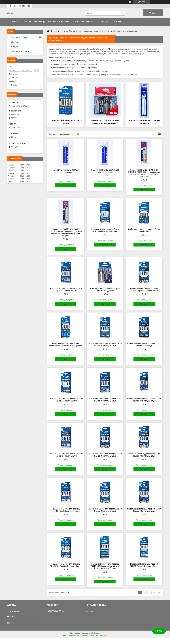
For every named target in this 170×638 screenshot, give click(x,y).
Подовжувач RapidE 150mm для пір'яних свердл (66, 171)
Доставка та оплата (84, 22)
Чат (159, 631)
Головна (14, 22)
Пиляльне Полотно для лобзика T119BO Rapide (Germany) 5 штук (65, 510)
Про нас (104, 22)
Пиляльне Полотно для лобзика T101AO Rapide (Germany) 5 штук (104, 230)
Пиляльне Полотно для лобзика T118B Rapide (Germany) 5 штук (144, 400)
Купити (66, 185)
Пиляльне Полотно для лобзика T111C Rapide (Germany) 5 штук (66, 455)
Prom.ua (97, 633)
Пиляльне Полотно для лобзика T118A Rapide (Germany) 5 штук (105, 400)
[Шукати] (122, 13)
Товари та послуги (33, 22)
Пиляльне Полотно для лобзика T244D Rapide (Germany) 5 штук (66, 400)
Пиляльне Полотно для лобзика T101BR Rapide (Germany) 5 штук (144, 289)
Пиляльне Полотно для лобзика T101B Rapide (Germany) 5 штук (66, 289)
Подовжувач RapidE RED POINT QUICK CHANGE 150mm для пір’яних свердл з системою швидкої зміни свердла (144, 173)
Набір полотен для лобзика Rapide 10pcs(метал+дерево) (105, 289)
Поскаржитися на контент (78, 635)
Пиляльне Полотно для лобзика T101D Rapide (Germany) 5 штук (105, 345)
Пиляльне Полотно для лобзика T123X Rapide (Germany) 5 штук (144, 510)
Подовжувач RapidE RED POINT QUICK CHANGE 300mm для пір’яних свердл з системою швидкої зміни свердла (66, 232)
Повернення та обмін (58, 22)
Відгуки (14, 46)
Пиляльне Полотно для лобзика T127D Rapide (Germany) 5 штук (105, 510)
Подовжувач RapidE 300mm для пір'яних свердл (105, 171)
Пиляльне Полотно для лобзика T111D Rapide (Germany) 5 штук (105, 455)
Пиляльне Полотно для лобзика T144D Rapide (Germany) (144, 345)
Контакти (117, 22)
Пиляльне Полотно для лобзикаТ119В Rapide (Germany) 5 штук (144, 455)
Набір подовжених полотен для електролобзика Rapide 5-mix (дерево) (65, 345)
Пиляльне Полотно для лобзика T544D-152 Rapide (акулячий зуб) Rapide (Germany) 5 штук (105, 566)
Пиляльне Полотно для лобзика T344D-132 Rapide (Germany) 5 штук (65, 565)
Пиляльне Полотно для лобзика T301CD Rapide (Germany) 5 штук (144, 565)
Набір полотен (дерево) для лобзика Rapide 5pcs (144, 230)
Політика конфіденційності (98, 635)
